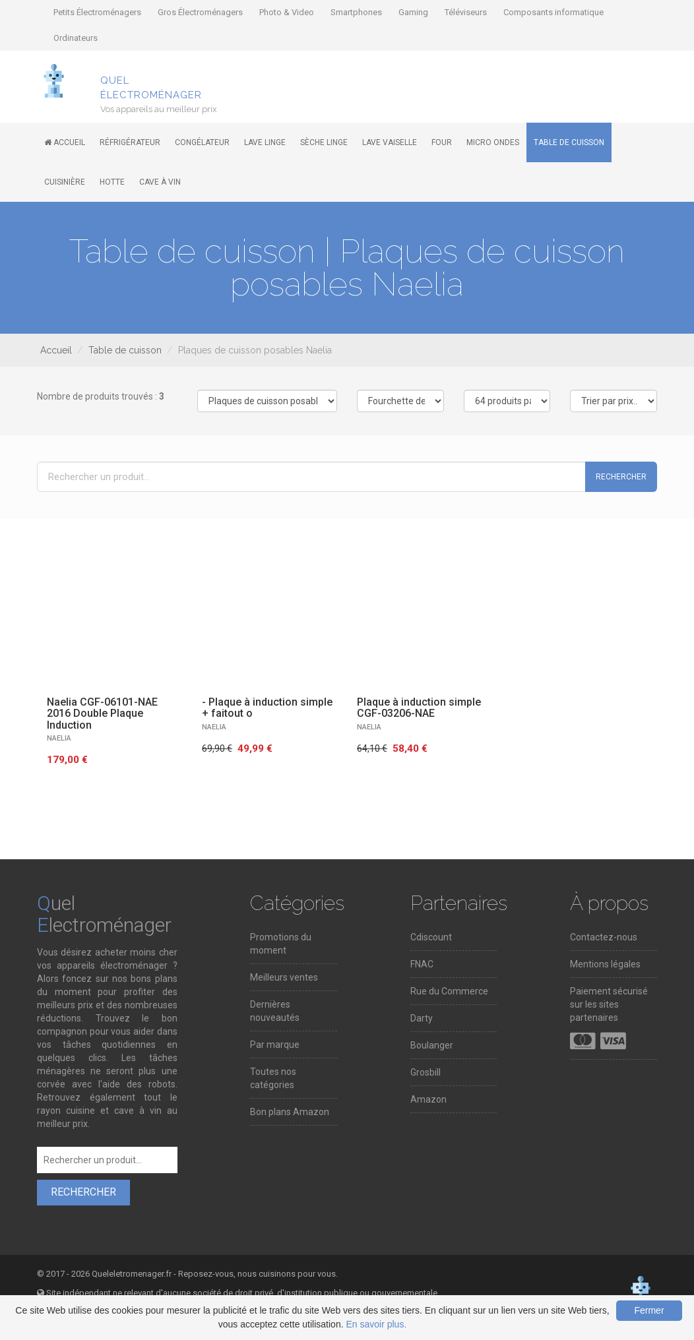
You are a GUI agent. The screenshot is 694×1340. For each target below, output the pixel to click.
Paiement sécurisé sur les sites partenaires (609, 1004)
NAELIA (59, 738)
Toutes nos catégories (273, 1078)
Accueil (56, 350)
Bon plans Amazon (289, 1112)
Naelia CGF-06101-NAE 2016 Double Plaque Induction (102, 713)
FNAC (421, 964)
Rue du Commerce (449, 991)
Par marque (275, 1044)
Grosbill (425, 1072)
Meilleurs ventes (284, 977)
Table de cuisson (125, 350)
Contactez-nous (603, 937)
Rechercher (621, 476)
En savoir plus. (376, 1324)
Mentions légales (605, 964)
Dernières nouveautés (275, 1011)
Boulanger (431, 1045)
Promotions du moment (280, 944)
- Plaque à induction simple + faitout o (267, 708)
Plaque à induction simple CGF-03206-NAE (419, 708)
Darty (421, 1018)
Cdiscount (431, 937)
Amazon (428, 1099)
